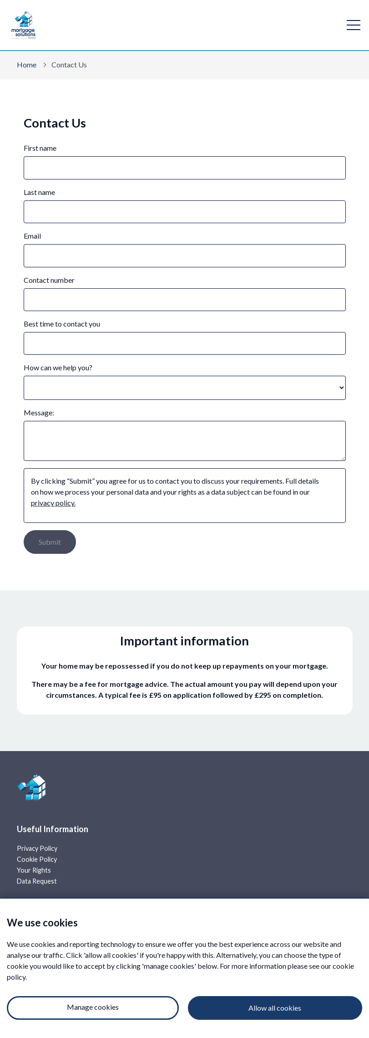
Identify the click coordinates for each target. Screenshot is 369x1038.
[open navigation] (353, 25)
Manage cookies (93, 1006)
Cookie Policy (37, 859)
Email (32, 235)
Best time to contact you (62, 323)
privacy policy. (53, 502)
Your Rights (34, 870)
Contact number (49, 280)
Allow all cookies (274, 1007)
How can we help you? (58, 367)
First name (40, 147)
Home (26, 64)
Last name (39, 192)
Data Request (37, 881)
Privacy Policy (37, 848)
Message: (39, 412)
